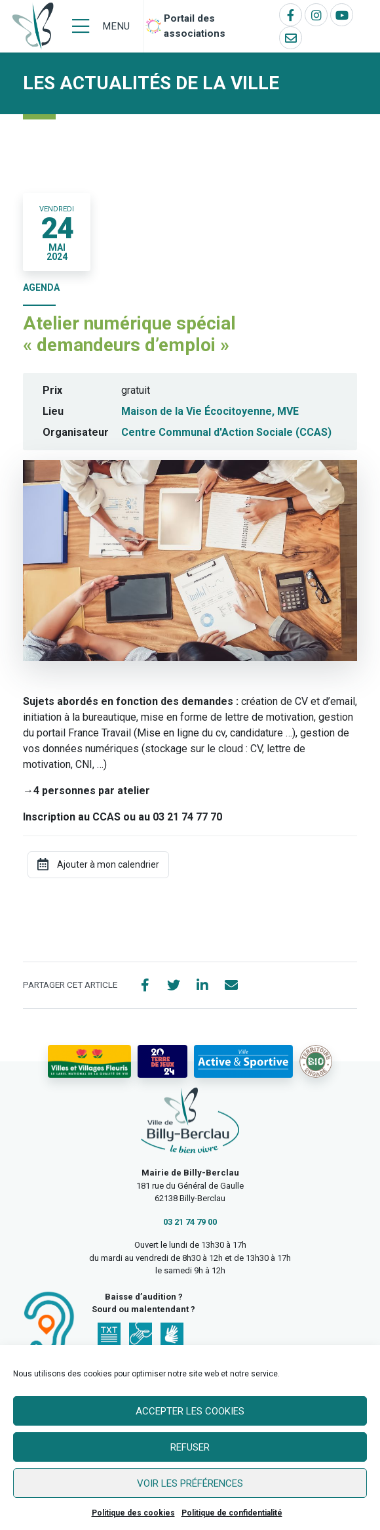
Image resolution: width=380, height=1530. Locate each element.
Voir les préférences (190, 1483)
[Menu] (101, 26)
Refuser (190, 1447)
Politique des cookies (133, 1513)
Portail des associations (194, 25)
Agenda (41, 287)
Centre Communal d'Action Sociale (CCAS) (226, 432)
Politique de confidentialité (231, 1513)
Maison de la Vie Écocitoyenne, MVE (210, 411)
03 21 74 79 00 (190, 1222)
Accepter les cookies (190, 1411)
